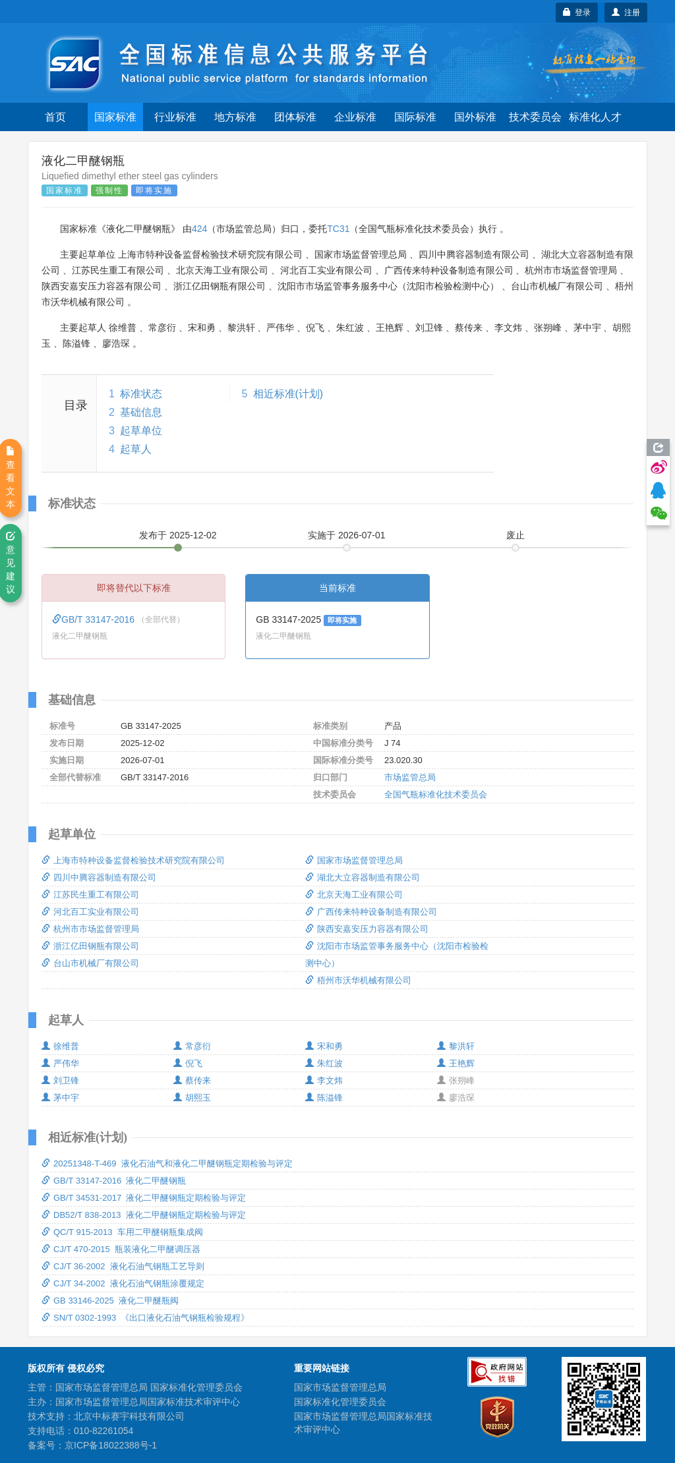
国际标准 (415, 117)
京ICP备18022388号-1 (111, 1445)
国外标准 (475, 117)
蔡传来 (192, 1080)
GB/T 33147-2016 (94, 619)
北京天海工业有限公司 (354, 895)
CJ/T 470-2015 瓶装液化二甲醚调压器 (121, 1249)
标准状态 (141, 393)
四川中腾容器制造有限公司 (99, 877)
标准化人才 (595, 117)
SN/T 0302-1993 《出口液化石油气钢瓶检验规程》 (145, 1318)
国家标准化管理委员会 (340, 1401)
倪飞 (187, 1063)
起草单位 (141, 430)
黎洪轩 (456, 1046)
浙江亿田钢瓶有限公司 (90, 946)
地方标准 (235, 117)
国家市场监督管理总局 (354, 860)
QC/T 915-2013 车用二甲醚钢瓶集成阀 (122, 1232)
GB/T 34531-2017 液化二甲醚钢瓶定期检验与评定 (144, 1198)
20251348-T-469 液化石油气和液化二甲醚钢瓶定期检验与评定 (167, 1163)
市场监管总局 (410, 777)
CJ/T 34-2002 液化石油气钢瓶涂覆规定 (123, 1283)
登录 (577, 12)
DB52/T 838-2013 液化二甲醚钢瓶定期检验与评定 (144, 1215)
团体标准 (295, 117)
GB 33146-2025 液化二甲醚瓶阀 (110, 1300)
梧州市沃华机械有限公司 (358, 980)
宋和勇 (324, 1046)
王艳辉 (456, 1063)
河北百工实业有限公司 (90, 912)
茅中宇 (60, 1098)
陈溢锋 (324, 1098)
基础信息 (141, 412)
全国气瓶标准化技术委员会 (435, 794)
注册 (626, 12)
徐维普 (60, 1046)
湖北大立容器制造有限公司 (362, 877)
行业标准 (175, 117)
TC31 (338, 228)
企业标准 (355, 117)
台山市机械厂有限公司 (90, 963)
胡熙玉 (192, 1098)
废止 (515, 535)
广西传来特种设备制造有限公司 (371, 912)
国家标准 (115, 117)
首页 (55, 117)
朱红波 (324, 1063)
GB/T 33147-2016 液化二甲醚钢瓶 (114, 1181)
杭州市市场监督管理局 (90, 929)
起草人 (136, 449)
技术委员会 (535, 117)
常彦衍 (192, 1046)
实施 (347, 535)
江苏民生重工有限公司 (90, 895)
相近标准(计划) (288, 393)
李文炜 (324, 1080)
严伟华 (60, 1063)
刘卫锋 (60, 1080)
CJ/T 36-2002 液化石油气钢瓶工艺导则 (123, 1266)
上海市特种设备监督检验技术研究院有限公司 (133, 860)
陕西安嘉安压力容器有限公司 (366, 929)
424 (199, 228)
